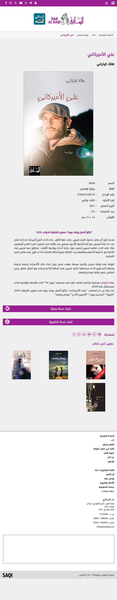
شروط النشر (109, 453)
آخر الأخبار (110, 474)
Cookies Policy (108, 491)
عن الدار (110, 457)
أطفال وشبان (108, 445)
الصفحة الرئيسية (106, 35)
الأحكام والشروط (107, 483)
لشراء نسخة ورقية (38, 308)
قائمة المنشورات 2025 (104, 470)
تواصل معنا (109, 479)
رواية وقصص (82, 35)
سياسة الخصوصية (106, 487)
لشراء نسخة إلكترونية (38, 321)
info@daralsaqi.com (105, 527)
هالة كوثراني (105, 64)
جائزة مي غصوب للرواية (103, 449)
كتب (93, 35)
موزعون (111, 461)
